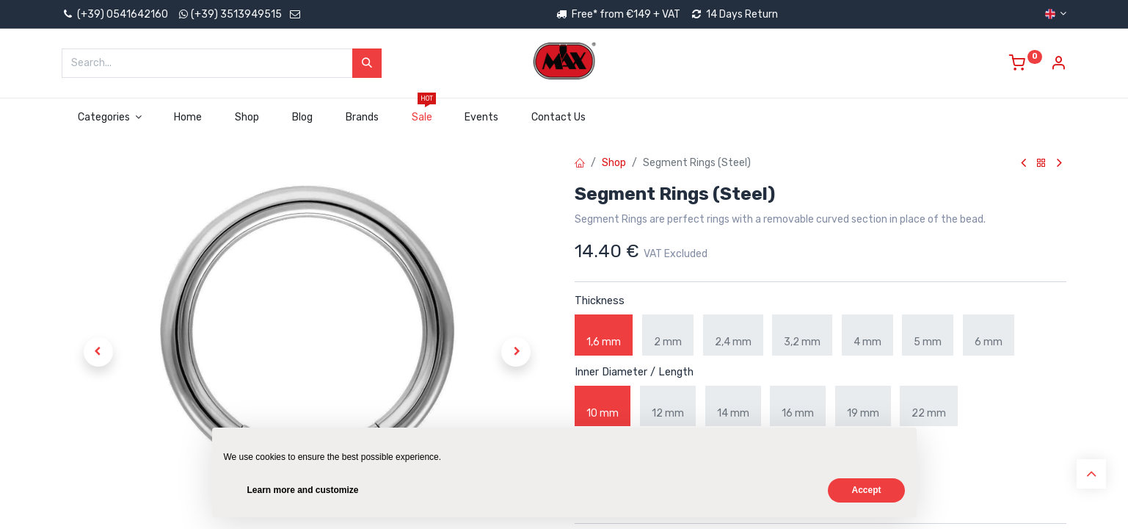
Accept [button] (866, 490)
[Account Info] (1058, 65)
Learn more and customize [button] (303, 490)
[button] (98, 352)
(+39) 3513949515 (236, 14)
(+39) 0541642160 (115, 14)
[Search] (367, 63)
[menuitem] (188, 117)
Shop (614, 162)
